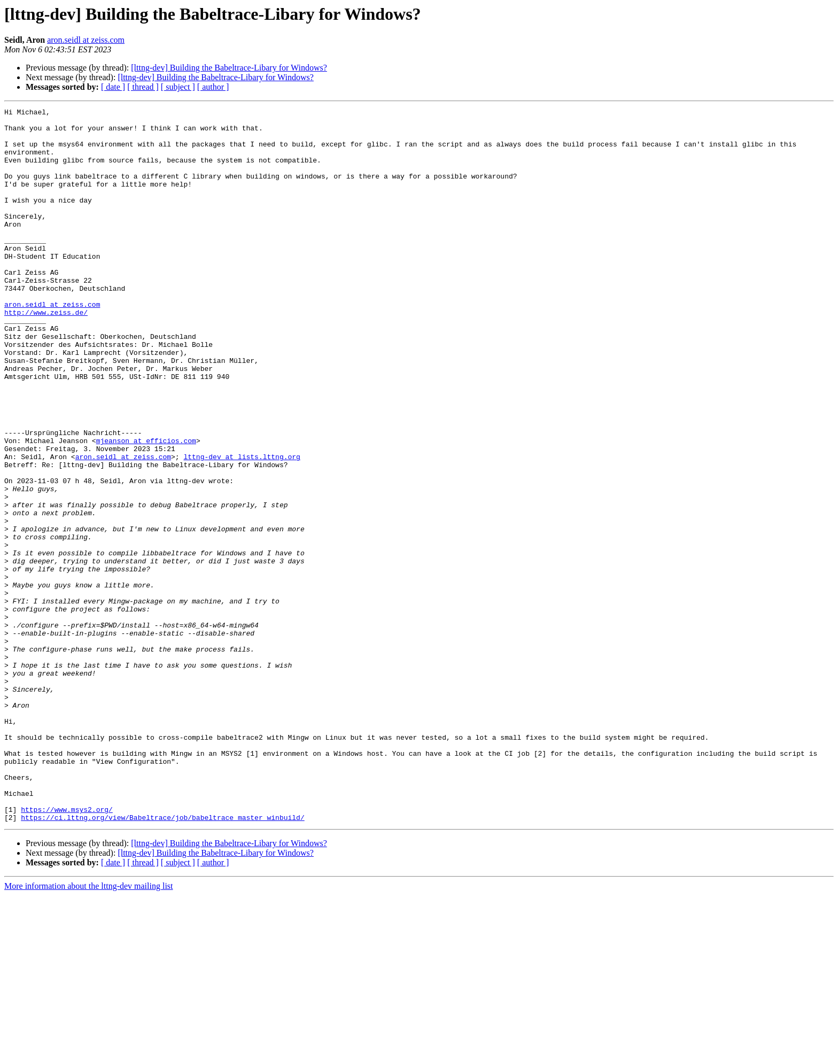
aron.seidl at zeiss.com (86, 39)
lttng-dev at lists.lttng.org (241, 527)
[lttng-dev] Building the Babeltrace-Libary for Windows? (229, 67)
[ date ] (113, 86)
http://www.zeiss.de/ (46, 354)
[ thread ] (143, 86)
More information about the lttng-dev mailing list (88, 1028)
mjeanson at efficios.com (146, 508)
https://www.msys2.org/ (67, 950)
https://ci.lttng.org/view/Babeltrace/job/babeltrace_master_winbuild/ (162, 960)
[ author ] (213, 86)
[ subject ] (178, 86)
